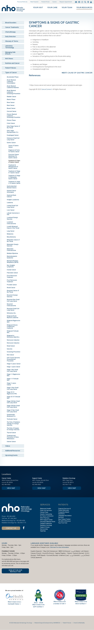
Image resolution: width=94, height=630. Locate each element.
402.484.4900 (6, 484)
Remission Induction (13, 340)
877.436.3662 (12, 518)
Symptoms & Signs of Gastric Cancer (14, 161)
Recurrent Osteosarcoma (11, 304)
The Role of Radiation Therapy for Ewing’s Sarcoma (13, 423)
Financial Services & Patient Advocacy (64, 509)
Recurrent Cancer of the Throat (13, 291)
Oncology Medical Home (47, 521)
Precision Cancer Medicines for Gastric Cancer (13, 156)
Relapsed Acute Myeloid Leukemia (12, 316)
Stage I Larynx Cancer (13, 367)
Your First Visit (62, 523)
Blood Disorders (10, 23)
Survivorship (44, 529)
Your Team (67, 8)
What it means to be (81, 601)
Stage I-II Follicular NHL (12, 379)
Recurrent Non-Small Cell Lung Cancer (13, 300)
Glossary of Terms (11, 41)
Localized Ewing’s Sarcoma (12, 218)
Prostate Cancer (12, 285)
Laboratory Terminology (9, 46)
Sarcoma (9, 349)
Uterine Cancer (11, 441)
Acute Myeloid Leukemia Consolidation (11, 81)
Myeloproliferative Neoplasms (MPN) (12, 261)
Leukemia (10, 202)
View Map (11, 488)
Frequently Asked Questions (63, 513)
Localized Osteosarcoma (11, 222)
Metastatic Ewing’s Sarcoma (12, 245)
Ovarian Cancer (11, 270)
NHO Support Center (46, 520)
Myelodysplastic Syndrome (12, 257)
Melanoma (10, 234)
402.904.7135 (67, 484)
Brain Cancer (10, 105)
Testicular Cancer (12, 419)
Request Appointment (66, 2)
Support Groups (45, 527)
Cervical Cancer (11, 111)
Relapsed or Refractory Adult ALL (13, 336)
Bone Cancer (11, 102)
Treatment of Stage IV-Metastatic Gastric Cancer (14, 177)
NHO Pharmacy (44, 518)
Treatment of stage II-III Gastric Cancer (14, 182)
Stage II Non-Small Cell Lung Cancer (12, 388)
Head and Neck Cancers (11, 196)
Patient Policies (10, 68)
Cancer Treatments (12, 27)
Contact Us (11, 528)
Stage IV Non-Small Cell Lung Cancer (13, 411)
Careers (54, 2)
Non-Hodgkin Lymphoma (11, 266)
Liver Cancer (10, 210)
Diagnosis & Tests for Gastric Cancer (14, 150)
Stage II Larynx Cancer (11, 384)
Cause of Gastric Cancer (80, 73)
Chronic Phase (11, 120)
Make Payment (34, 2)
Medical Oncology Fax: (9, 520)
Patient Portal (45, 2)
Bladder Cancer (11, 96)
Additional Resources (12, 451)
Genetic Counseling (46, 514)
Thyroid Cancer (11, 432)
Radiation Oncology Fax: (9, 522)
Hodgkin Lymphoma (13, 200)
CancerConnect (46, 89)
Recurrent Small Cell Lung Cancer (13, 309)
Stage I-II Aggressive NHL (13, 375)
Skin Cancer (10, 355)
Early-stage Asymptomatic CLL (12, 131)
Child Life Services (46, 510)
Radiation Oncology (46, 525)
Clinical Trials (44, 512)
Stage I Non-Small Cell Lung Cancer (12, 370)
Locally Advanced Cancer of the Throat (13, 227)
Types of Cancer (11, 72)
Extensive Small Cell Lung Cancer (13, 139)
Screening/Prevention (13, 352)
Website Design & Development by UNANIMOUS (47, 623)
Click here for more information (59, 547)
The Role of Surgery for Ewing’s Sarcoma (13, 429)
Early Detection (10, 36)
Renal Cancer (11, 346)
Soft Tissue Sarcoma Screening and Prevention (13, 359)
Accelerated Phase (12, 77)
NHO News (9, 58)
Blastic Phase (11, 99)
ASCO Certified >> (80, 604)
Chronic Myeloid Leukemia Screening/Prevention (13, 115)
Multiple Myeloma (12, 253)
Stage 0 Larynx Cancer (13, 364)
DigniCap (43, 531)
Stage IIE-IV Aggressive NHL (12, 393)
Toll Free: (4, 518)
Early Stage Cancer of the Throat (13, 127)
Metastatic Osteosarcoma (11, 249)
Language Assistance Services (64, 516)
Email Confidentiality (79, 623)
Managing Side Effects (10, 53)
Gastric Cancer (11, 142)
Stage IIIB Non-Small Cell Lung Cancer (13, 406)
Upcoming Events (11, 455)
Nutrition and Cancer (12, 63)
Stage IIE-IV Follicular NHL (13, 397)
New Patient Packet (64, 519)
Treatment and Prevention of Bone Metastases (13, 437)
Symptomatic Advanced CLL (11, 415)
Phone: (4, 516)
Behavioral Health (45, 508)
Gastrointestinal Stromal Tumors (11, 187)
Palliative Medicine (46, 523)
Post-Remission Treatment (12, 276)
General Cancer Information (11, 191)
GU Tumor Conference (46, 516)
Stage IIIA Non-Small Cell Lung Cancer (13, 402)
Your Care (52, 8)
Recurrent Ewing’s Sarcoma (12, 295)
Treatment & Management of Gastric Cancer (13, 166)
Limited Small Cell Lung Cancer (12, 206)
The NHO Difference (64, 521)
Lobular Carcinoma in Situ (13, 213)
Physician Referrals (22, 2)
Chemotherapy (10, 32)
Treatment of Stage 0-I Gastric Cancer (14, 172)
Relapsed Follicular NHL (13, 331)
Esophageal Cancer (13, 135)
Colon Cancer (11, 123)
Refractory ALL (11, 313)
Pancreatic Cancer (12, 273)
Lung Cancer (10, 231)
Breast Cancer (11, 108)
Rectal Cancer (11, 287)
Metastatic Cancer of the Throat (13, 240)
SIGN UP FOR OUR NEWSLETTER (15, 571)
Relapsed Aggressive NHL (13, 321)
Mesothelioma (11, 237)
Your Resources (84, 8)
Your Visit (38, 8)
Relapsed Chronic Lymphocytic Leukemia (12, 326)
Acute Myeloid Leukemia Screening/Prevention (13, 92)
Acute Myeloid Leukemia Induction (13, 86)
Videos (7, 446)
